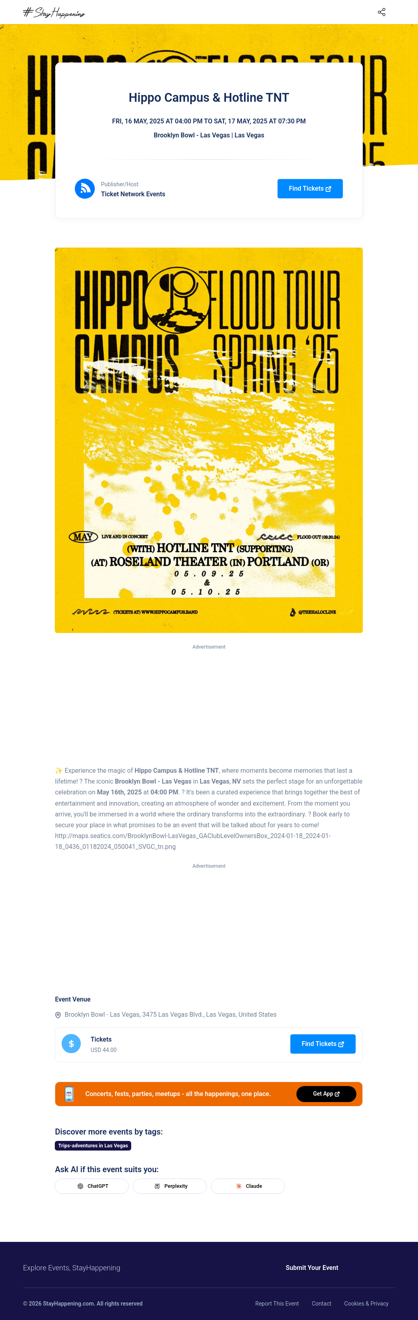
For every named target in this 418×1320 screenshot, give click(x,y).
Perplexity (170, 1186)
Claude (248, 1186)
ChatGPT (92, 1186)
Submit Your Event (312, 1268)
